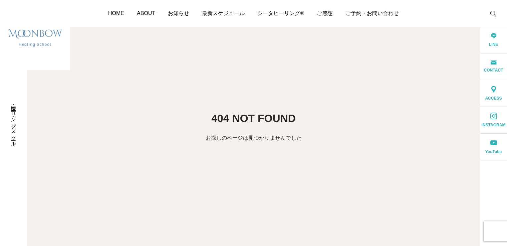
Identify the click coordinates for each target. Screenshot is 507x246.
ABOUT (146, 13)
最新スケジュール (223, 13)
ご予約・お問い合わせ (372, 13)
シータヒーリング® (280, 13)
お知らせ (178, 13)
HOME (116, 13)
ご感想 (325, 13)
